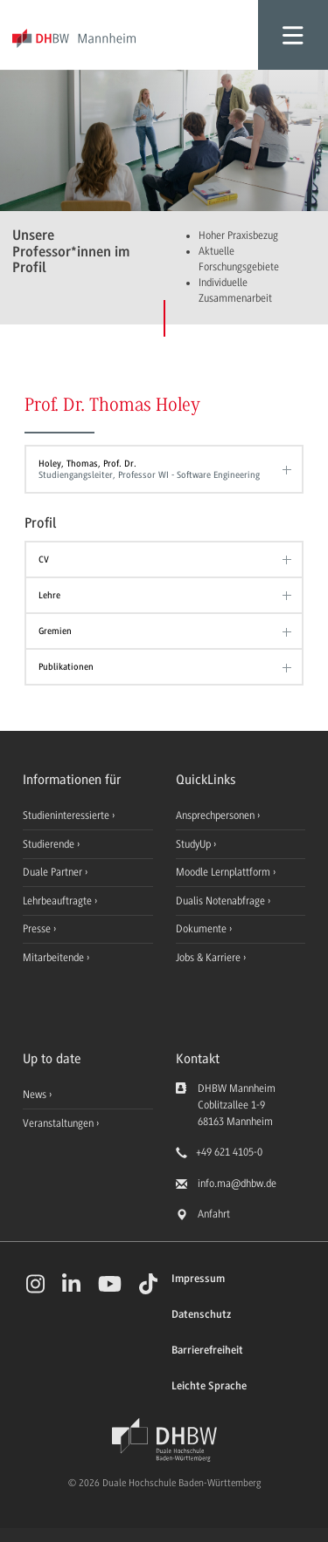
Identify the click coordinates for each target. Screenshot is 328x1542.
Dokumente (202, 929)
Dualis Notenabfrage (222, 901)
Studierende (50, 844)
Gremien (55, 631)
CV (43, 559)
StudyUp (194, 844)
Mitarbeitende (55, 958)
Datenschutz (201, 1314)
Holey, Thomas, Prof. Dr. (160, 469)
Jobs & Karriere (209, 958)
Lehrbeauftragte (58, 901)
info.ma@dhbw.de (237, 1183)
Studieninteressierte (67, 815)
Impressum (198, 1279)
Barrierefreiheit (207, 1350)
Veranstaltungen (58, 1123)
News (34, 1094)
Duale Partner (54, 872)
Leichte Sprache (209, 1386)
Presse (38, 929)
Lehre (49, 595)
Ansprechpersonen (216, 815)
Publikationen (66, 666)
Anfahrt (214, 1214)
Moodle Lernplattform (224, 872)
